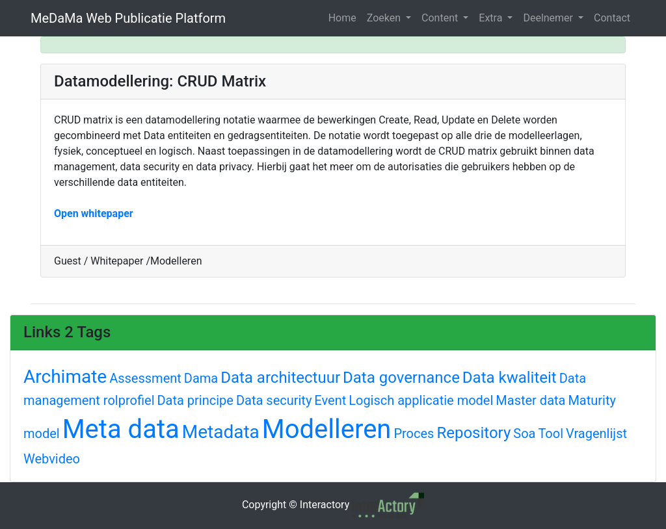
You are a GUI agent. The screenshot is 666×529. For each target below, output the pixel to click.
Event (330, 400)
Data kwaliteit (509, 377)
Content (440, 18)
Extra (492, 18)
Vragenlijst (596, 433)
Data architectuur (280, 377)
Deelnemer (549, 18)
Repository (473, 433)
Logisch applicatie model (421, 400)
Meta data (121, 429)
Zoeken (385, 18)
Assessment (145, 378)
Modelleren (327, 429)
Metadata (221, 432)
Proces (413, 433)
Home (342, 18)
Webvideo (51, 459)
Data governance (401, 377)
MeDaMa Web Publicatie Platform (128, 18)
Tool (550, 433)
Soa (524, 433)
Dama (201, 378)
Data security (274, 400)
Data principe (195, 400)
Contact (612, 18)
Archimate (65, 376)
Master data (530, 400)
